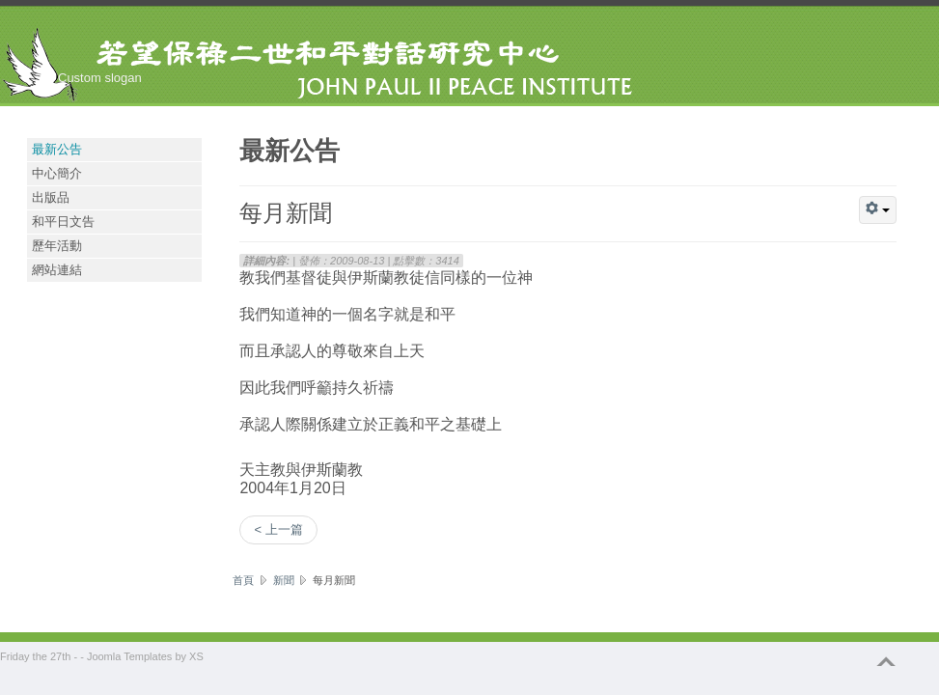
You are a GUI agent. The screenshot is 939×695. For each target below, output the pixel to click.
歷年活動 (57, 245)
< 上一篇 (278, 529)
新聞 (283, 580)
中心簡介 (57, 173)
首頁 (243, 580)
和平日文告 (63, 221)
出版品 (50, 197)
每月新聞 (285, 212)
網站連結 (57, 270)
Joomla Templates (129, 656)
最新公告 (57, 149)
